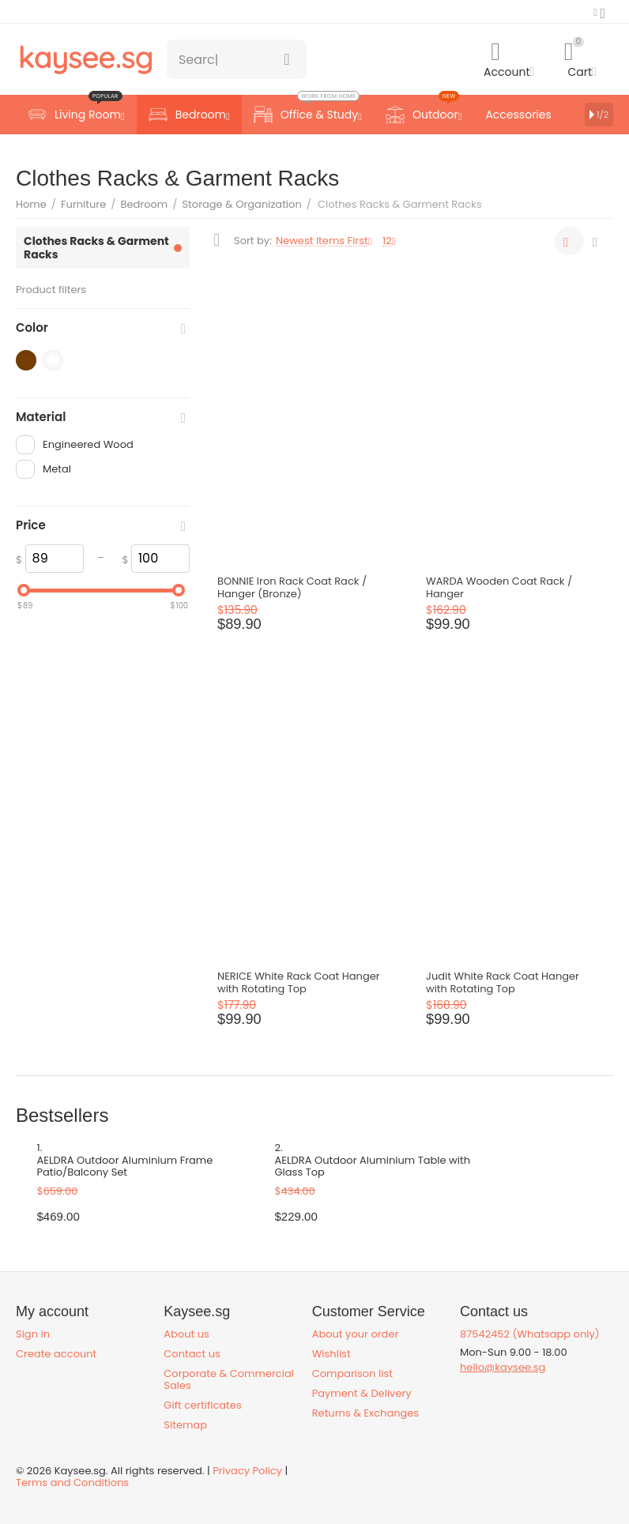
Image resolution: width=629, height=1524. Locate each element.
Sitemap (185, 1424)
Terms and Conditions (72, 1482)
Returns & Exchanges (366, 1413)
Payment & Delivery (362, 1393)
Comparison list (352, 1373)
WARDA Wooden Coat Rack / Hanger (499, 587)
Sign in (33, 1333)
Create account (56, 1353)
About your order (355, 1333)
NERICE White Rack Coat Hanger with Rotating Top (298, 982)
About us (186, 1333)
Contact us (192, 1353)
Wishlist (331, 1353)
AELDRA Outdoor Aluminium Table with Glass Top (372, 1167)
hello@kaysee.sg (502, 1367)
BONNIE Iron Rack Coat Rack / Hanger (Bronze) (292, 587)
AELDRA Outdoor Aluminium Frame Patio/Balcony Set (125, 1167)
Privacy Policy (247, 1470)
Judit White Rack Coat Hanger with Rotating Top (502, 982)
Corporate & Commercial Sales (229, 1379)
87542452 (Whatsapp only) (530, 1333)
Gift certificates (202, 1405)
